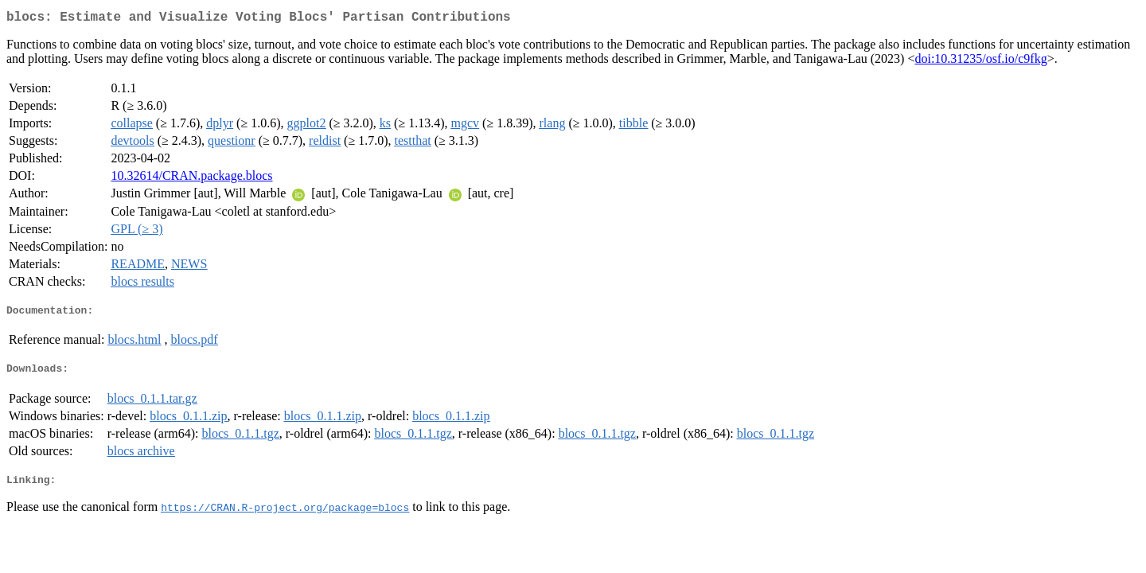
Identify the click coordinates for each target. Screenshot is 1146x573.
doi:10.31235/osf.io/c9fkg (980, 61)
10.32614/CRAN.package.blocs (191, 178)
